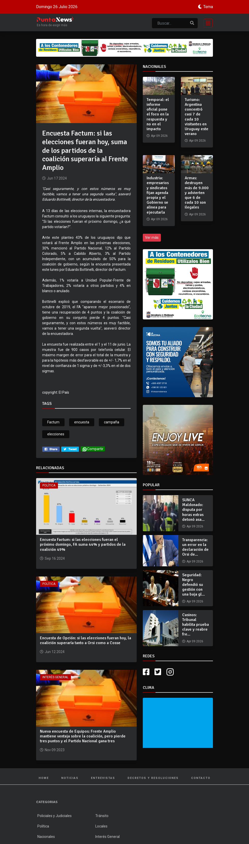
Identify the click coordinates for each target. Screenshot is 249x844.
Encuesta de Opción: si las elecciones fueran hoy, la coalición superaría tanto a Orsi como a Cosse (85, 640)
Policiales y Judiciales (54, 816)
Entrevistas (103, 778)
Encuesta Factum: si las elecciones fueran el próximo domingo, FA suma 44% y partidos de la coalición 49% (83, 544)
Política (48, 485)
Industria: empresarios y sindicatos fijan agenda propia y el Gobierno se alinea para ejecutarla (158, 195)
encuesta (81, 422)
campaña (111, 422)
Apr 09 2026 (194, 526)
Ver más (152, 237)
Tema (208, 6)
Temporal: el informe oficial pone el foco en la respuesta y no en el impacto (158, 114)
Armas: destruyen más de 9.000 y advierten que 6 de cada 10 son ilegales (197, 192)
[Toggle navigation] (206, 22)
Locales (101, 826)
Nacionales (46, 837)
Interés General (55, 677)
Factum (53, 422)
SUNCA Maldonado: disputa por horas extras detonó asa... (193, 509)
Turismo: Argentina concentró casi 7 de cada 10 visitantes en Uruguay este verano (196, 116)
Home (44, 778)
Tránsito (101, 816)
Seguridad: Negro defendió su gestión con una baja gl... (193, 584)
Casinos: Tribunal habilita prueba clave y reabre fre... (195, 624)
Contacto (200, 778)
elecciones (55, 434)
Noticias (70, 778)
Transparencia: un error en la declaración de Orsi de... (195, 547)
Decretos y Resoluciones (153, 778)
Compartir (92, 449)
